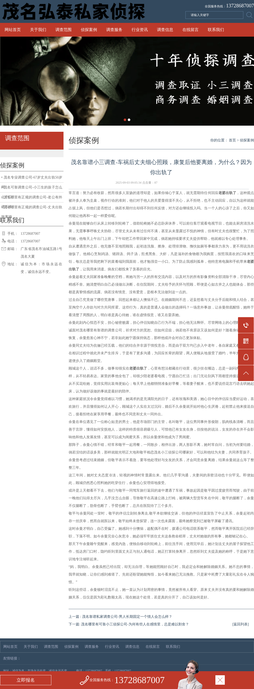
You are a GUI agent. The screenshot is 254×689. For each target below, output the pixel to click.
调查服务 (114, 29)
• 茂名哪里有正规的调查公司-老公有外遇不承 (31, 198)
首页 (232, 140)
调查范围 (63, 29)
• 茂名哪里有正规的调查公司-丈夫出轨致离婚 (31, 208)
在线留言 (190, 29)
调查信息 (165, 29)
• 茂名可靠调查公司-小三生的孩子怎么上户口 (31, 189)
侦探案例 (89, 29)
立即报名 (26, 680)
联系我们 (216, 29)
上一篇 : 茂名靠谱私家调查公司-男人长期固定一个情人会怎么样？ (120, 617)
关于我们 (38, 29)
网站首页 (13, 29)
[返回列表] (240, 624)
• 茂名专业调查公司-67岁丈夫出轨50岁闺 (31, 179)
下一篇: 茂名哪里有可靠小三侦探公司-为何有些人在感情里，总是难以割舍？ (129, 624)
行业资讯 (140, 29)
